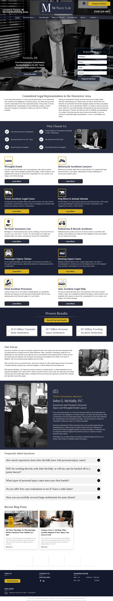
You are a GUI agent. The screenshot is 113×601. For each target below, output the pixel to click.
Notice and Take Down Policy (65, 598)
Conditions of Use (54, 598)
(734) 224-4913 (102, 11)
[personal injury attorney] (56, 519)
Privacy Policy (31, 598)
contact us (90, 114)
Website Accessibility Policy (79, 598)
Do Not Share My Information (42, 598)
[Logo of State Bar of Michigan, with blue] (56, 561)
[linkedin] (43, 581)
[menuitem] (17, 17)
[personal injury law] (21, 519)
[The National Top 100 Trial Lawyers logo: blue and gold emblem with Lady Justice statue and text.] (88, 561)
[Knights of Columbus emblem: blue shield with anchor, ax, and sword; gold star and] (25, 561)
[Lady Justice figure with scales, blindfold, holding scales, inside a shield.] (72, 561)
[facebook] (40, 581)
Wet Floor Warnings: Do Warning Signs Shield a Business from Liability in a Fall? (20, 532)
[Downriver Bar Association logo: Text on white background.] (40, 561)
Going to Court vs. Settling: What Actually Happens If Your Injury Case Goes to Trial (55, 532)
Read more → (10, 547)
